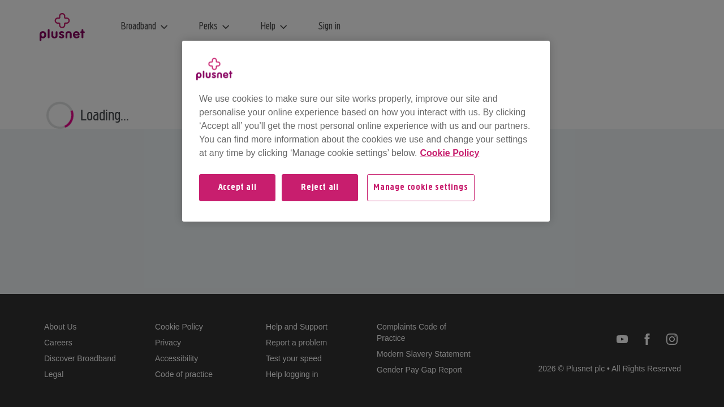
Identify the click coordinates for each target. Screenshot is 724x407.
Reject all (320, 187)
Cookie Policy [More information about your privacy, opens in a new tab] (449, 153)
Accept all (237, 187)
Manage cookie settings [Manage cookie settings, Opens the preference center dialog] (420, 187)
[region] (366, 131)
